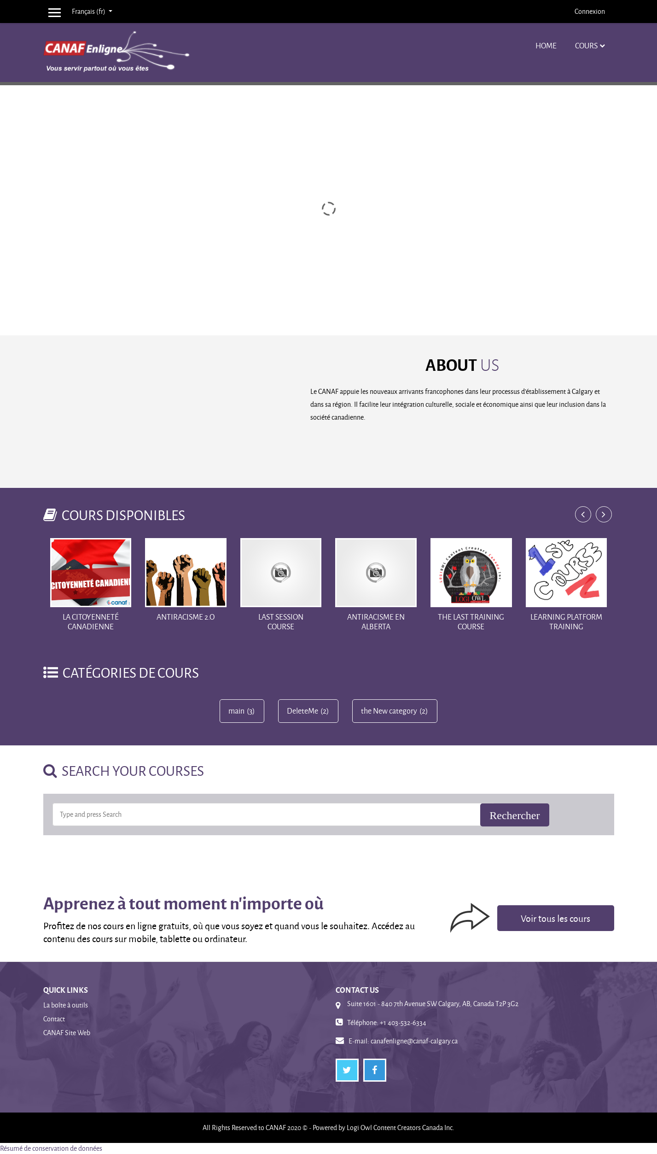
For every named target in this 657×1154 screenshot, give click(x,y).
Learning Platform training (566, 621)
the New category (389, 711)
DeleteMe (302, 711)
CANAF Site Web (66, 1032)
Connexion (590, 11)
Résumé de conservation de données (51, 1148)
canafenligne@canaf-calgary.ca (414, 1041)
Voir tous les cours (555, 918)
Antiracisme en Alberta (376, 621)
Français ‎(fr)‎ (89, 11)
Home (546, 45)
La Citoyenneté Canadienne (91, 621)
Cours (586, 45)
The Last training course (471, 621)
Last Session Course (280, 621)
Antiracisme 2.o (186, 616)
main (236, 711)
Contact (54, 1019)
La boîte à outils (65, 1005)
